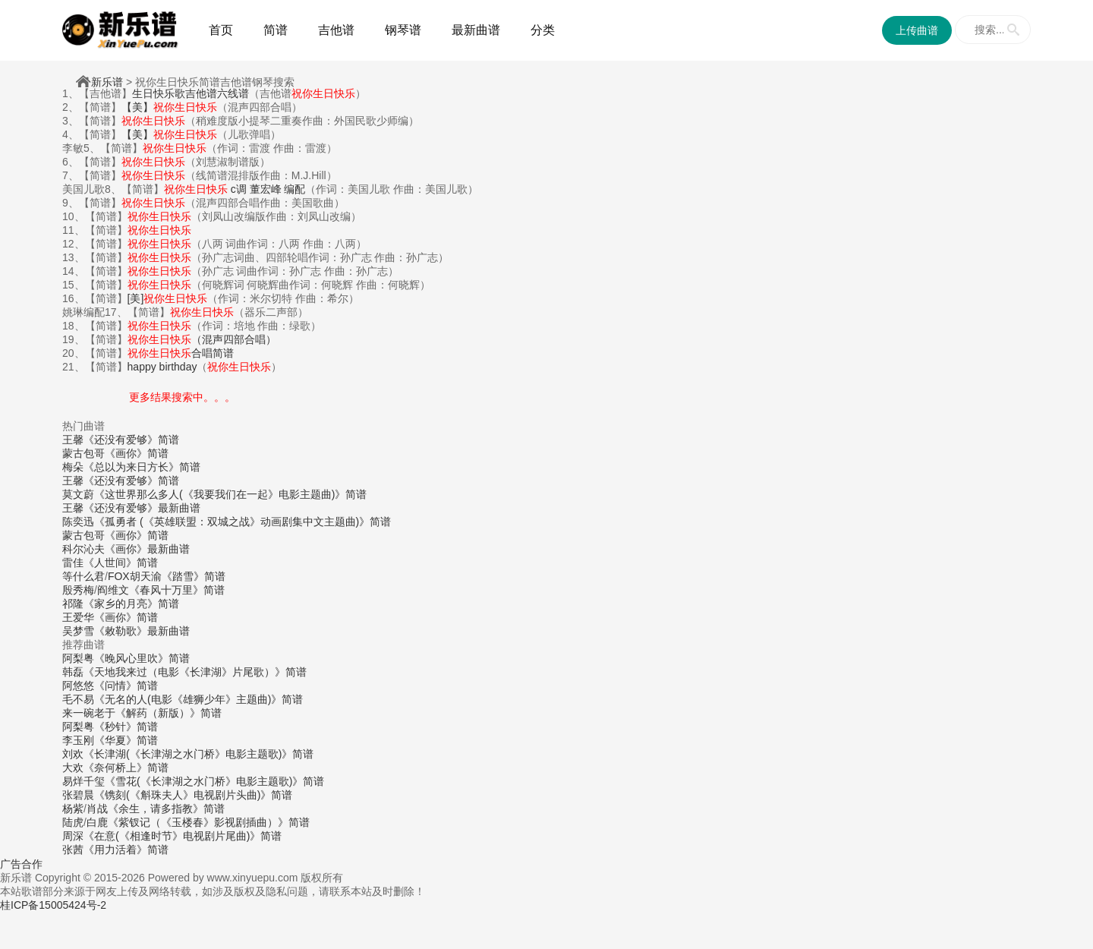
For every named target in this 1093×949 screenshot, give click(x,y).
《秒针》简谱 (126, 726)
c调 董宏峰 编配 (235, 189)
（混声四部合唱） (202, 339)
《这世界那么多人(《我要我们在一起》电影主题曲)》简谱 (230, 494)
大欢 (72, 767)
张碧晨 (78, 795)
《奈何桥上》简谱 (126, 767)
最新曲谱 (476, 30)
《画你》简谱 (137, 453)
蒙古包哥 (83, 453)
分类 (543, 30)
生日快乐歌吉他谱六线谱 (190, 93)
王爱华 (78, 617)
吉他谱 (336, 30)
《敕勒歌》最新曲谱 (142, 631)
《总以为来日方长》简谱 (141, 467)
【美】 (169, 107)
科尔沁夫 (83, 549)
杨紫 (72, 808)
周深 (72, 836)
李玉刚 (78, 740)
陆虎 (72, 822)
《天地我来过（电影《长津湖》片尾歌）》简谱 (195, 672)
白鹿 (97, 822)
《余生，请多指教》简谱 (166, 808)
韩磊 (72, 672)
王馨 (72, 440)
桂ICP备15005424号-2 (53, 905)
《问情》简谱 (126, 685)
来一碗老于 (88, 713)
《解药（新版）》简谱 (168, 713)
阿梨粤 (78, 658)
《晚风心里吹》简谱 (142, 658)
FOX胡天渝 (135, 576)
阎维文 (113, 590)
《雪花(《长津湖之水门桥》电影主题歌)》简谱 (214, 781)
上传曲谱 (917, 30)
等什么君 (83, 576)
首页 (221, 30)
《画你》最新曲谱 (147, 549)
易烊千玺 (83, 781)
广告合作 (21, 864)
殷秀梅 (78, 590)
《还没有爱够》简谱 (131, 440)
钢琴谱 (403, 30)
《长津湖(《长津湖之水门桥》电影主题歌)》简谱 (198, 754)
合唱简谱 (181, 353)
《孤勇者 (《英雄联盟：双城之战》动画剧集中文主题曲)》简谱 (242, 521)
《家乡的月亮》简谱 (131, 603)
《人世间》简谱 (120, 562)
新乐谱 (107, 82)
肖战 (97, 808)
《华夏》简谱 (126, 740)
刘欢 (72, 754)
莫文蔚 (78, 494)
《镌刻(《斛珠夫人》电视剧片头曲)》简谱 (193, 795)
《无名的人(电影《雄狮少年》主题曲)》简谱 (198, 699)
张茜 (72, 849)
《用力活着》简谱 (126, 849)
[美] (168, 298)
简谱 (275, 30)
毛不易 (78, 699)
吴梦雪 (78, 631)
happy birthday (162, 367)
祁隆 (72, 603)
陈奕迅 (78, 521)
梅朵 (72, 467)
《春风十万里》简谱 (177, 590)
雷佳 (72, 562)
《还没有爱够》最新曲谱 (141, 508)
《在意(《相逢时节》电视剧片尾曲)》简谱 (182, 836)
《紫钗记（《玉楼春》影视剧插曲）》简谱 (209, 822)
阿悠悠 (78, 685)
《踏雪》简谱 (193, 576)
